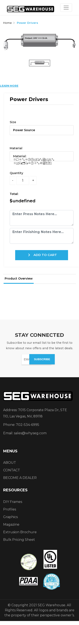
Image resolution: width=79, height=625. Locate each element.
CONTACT (11, 470)
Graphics (10, 517)
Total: (15, 194)
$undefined (22, 200)
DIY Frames (12, 502)
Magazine (11, 524)
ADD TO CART (41, 255)
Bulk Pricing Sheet (19, 540)
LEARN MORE (9, 85)
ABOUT (9, 463)
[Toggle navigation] (66, 7)
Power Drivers (27, 22)
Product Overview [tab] (19, 278)
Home (7, 22)
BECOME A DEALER (20, 478)
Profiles (9, 509)
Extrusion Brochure (20, 532)
